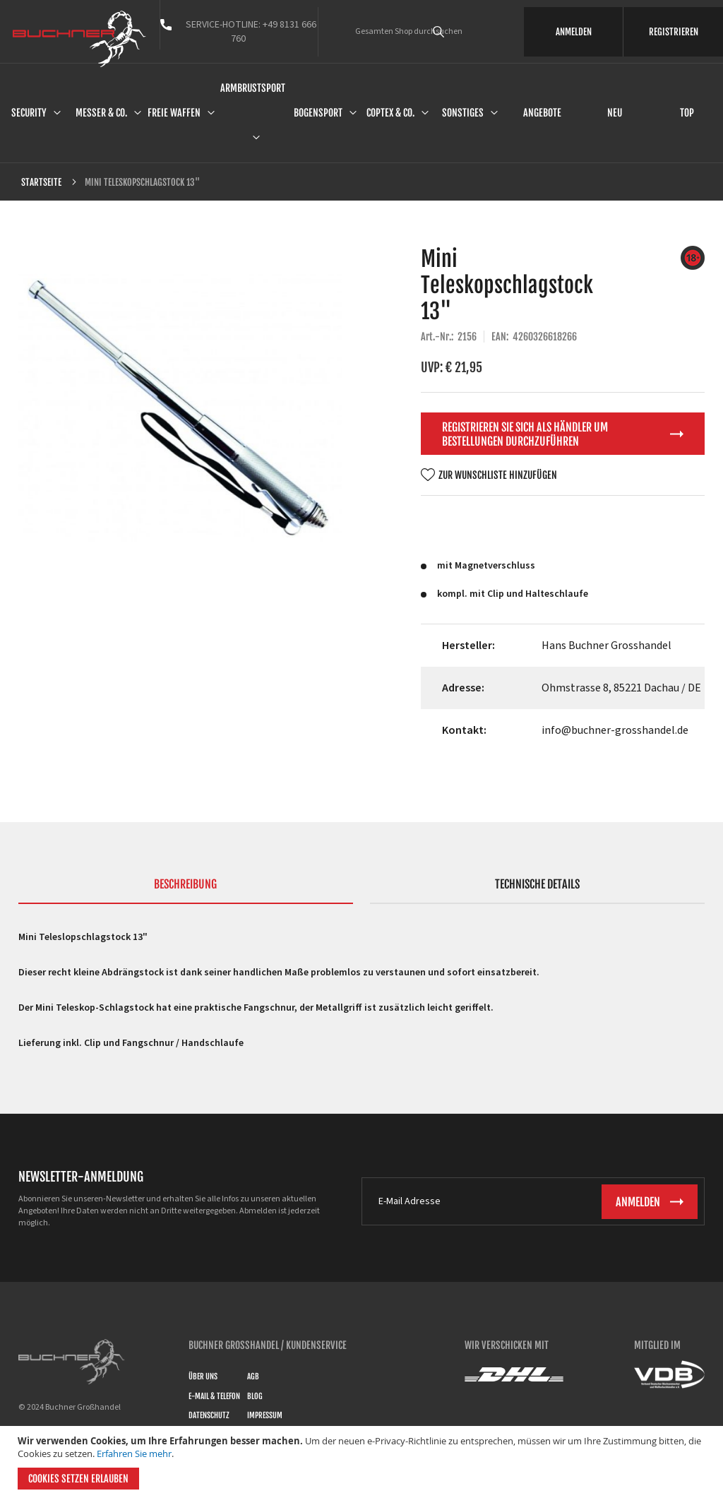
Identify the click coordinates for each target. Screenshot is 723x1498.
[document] (363, 1462)
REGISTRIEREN (673, 31)
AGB (253, 1376)
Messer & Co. (101, 113)
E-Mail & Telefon (214, 1396)
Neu (614, 113)
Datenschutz (209, 1415)
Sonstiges (463, 113)
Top (687, 113)
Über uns (203, 1376)
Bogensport (318, 113)
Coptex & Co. (390, 113)
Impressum (264, 1415)
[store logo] (79, 39)
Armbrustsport (252, 88)
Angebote (542, 113)
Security (29, 113)
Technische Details (537, 884)
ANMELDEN (574, 31)
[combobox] (458, 31)
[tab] (185, 890)
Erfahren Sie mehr (134, 1453)
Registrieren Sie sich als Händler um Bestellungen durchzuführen (525, 434)
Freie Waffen (174, 113)
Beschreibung (185, 884)
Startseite (41, 182)
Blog (255, 1396)
